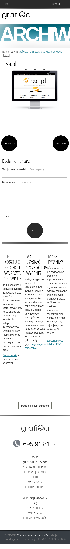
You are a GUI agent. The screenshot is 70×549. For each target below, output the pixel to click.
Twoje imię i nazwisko (23, 169)
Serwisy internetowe (35, 467)
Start (6, 4)
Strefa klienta (35, 508)
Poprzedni (9, 143)
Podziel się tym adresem (35, 405)
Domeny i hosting (35, 487)
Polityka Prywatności (35, 518)
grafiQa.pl (24, 51)
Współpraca (35, 482)
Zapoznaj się (10, 355)
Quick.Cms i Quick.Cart (35, 462)
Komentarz (16, 182)
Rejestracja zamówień (35, 498)
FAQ (35, 503)
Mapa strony (35, 513)
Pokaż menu (55, 4)
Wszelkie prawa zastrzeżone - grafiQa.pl (34, 535)
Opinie (35, 477)
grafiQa (16, 15)
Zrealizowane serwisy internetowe (46, 51)
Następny (60, 143)
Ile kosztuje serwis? (35, 472)
